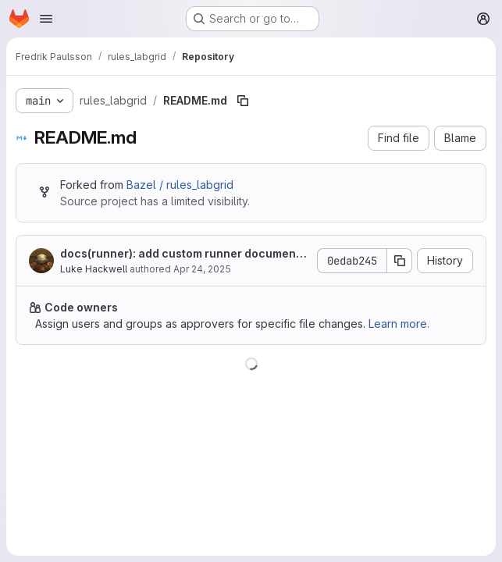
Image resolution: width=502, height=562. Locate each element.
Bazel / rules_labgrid (179, 184)
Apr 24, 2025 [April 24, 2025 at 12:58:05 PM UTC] (202, 269)
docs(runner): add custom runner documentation (183, 254)
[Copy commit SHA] (399, 260)
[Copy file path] (242, 100)
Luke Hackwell (93, 269)
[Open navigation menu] (46, 18)
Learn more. (398, 323)
